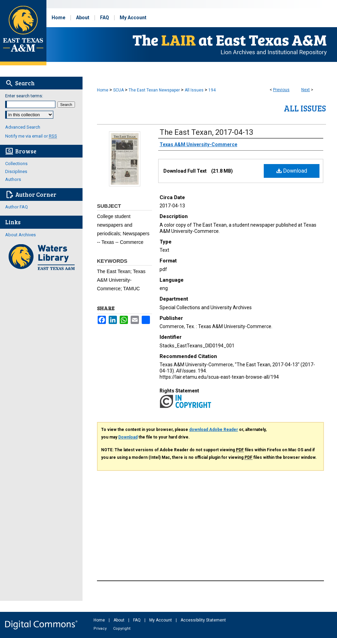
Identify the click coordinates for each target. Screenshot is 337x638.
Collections (16, 163)
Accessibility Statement (203, 620)
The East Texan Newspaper (154, 90)
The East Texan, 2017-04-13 (206, 132)
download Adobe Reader (213, 429)
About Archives (20, 234)
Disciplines (16, 171)
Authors (13, 179)
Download (291, 170)
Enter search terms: (24, 95)
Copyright (121, 628)
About (119, 620)
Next (305, 89)
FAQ (137, 620)
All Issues (194, 90)
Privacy (101, 628)
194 (212, 90)
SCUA (118, 90)
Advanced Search (22, 127)
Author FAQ (16, 206)
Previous (281, 89)
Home (102, 90)
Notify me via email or (31, 136)
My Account (161, 620)
